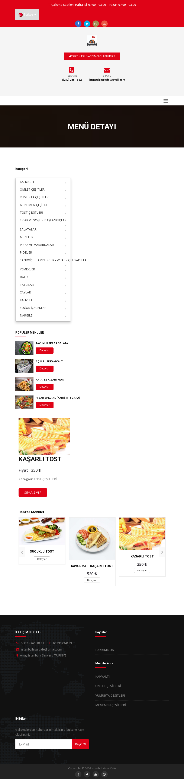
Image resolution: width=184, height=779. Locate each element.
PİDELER (26, 252)
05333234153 (62, 643)
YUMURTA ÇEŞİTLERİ (34, 197)
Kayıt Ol (80, 744)
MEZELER (26, 237)
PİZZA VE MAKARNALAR (37, 245)
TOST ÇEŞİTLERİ (31, 212)
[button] (27, 14)
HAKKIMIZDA (104, 650)
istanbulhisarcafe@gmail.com (107, 79)
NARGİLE (26, 315)
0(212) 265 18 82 (71, 79)
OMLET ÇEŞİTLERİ (32, 189)
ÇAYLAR (25, 292)
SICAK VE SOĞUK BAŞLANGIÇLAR (43, 220)
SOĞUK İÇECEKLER (33, 308)
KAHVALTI (27, 182)
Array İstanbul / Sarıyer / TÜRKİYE (43, 655)
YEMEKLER (27, 269)
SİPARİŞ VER (32, 492)
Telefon (71, 75)
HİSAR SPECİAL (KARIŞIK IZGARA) (58, 397)
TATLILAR (27, 285)
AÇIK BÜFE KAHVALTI (50, 361)
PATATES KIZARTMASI (50, 379)
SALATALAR (28, 229)
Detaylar (44, 350)
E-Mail (107, 75)
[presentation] (22, 552)
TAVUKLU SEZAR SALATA (52, 343)
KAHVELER (27, 300)
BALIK (24, 277)
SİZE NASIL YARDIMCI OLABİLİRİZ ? (92, 56)
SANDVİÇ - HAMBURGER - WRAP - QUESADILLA (45, 260)
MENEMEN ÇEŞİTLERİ (35, 205)
